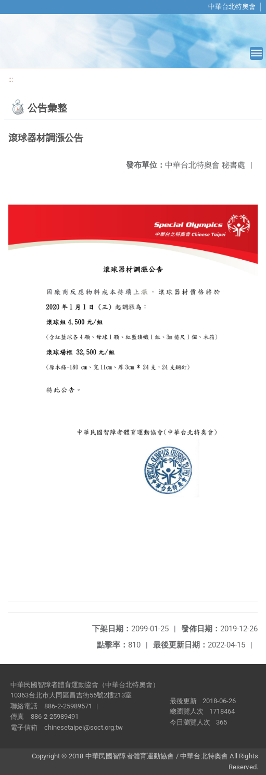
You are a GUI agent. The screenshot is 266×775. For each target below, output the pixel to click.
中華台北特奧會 (232, 6)
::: (10, 79)
